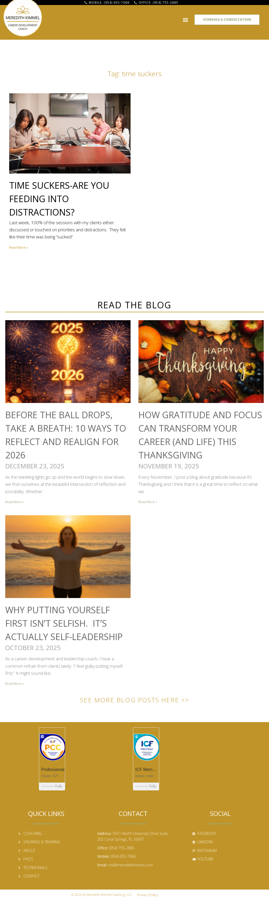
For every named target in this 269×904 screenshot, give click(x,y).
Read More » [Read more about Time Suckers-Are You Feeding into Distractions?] (18, 247)
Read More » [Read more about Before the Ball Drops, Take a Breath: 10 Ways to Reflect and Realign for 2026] (14, 502)
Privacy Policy (147, 894)
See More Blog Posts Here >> (134, 700)
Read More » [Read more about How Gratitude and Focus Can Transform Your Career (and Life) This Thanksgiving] (147, 502)
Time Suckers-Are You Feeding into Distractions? (59, 198)
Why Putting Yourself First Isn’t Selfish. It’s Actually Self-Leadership (64, 623)
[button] (185, 17)
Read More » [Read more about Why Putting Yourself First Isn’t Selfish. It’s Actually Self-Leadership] (14, 683)
